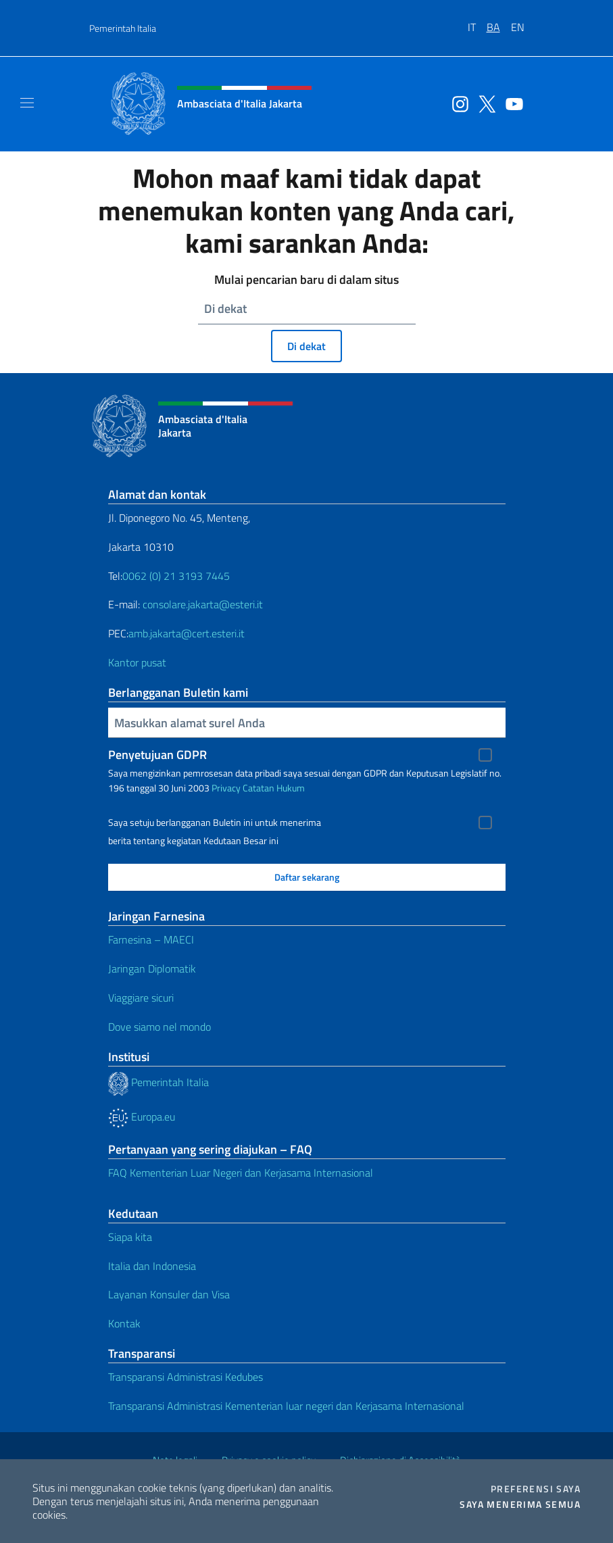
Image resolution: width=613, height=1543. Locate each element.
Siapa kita (130, 1237)
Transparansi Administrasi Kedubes (185, 1377)
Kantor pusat (137, 662)
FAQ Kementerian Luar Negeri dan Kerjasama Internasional (240, 1173)
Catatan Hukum (274, 788)
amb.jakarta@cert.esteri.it (186, 633)
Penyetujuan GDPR (157, 754)
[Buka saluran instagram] (456, 103)
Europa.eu (141, 1116)
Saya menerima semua (520, 1504)
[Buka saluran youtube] (510, 103)
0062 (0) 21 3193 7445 (176, 576)
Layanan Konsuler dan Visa (169, 1294)
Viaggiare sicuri (141, 997)
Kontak (124, 1323)
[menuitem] (477, 22)
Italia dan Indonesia (152, 1266)
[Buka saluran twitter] (483, 103)
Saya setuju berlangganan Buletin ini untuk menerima (214, 822)
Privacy (226, 788)
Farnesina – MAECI (151, 939)
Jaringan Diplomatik (152, 968)
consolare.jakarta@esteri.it (203, 604)
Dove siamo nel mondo (159, 1027)
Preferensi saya (536, 1489)
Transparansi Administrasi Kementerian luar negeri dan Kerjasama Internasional (286, 1406)
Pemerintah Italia (122, 28)
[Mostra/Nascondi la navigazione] (27, 103)
